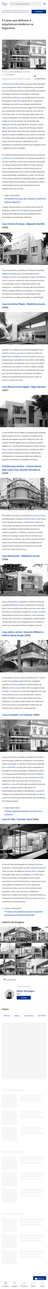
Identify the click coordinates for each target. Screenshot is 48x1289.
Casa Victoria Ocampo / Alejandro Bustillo (23, 223)
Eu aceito (39, 11)
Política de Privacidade (12, 12)
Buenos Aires (39, 515)
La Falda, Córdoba (38, 612)
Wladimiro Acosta (9, 124)
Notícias (7, 1016)
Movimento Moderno (12, 84)
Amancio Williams (18, 684)
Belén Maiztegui (26, 991)
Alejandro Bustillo (9, 273)
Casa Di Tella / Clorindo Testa (17, 819)
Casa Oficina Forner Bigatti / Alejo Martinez (24, 386)
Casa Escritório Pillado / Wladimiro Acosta (23, 304)
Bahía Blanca (7, 356)
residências (6, 158)
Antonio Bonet (30, 519)
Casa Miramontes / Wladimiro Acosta (21, 555)
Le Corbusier (10, 767)
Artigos (16, 1016)
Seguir (24, 998)
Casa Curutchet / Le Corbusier (17, 714)
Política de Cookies (23, 12)
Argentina (17, 101)
